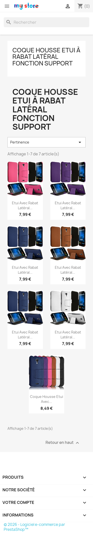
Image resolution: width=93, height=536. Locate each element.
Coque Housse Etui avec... (46, 399)
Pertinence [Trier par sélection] (46, 142)
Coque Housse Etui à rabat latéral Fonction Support (46, 56)
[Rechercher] (46, 22)
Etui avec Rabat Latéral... (25, 205)
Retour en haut (63, 443)
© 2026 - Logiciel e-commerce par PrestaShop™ (34, 527)
